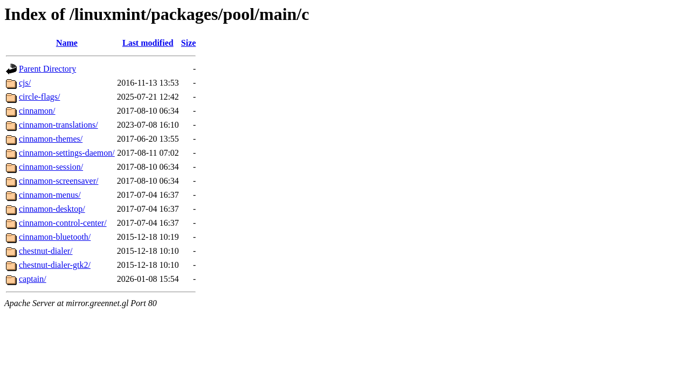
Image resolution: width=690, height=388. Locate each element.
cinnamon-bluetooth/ (55, 236)
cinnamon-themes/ (50, 138)
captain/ (32, 278)
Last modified (148, 42)
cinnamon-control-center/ (63, 222)
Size (188, 42)
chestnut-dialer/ (46, 250)
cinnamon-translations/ (58, 124)
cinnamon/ (37, 110)
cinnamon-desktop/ (52, 208)
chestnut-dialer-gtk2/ (55, 264)
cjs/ (25, 82)
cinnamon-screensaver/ (58, 180)
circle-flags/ (39, 96)
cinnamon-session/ (51, 166)
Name (67, 42)
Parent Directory (47, 68)
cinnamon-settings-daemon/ (67, 152)
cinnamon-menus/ (50, 194)
